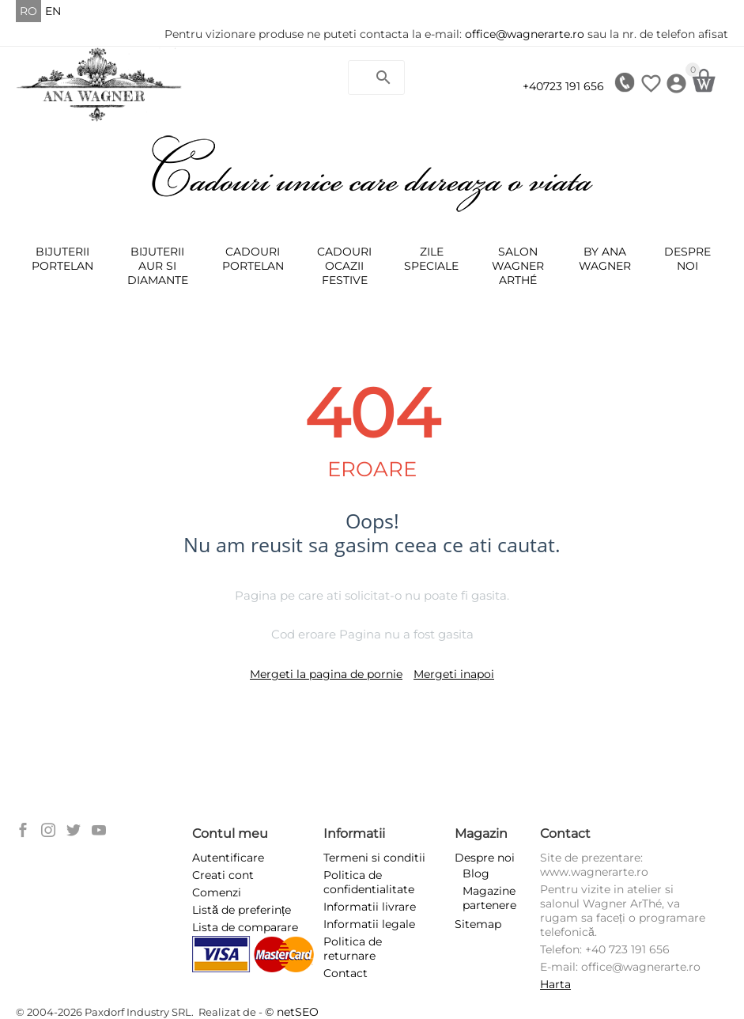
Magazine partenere (489, 898)
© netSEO (292, 1012)
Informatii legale (369, 924)
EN (53, 11)
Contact (345, 973)
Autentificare (228, 857)
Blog (476, 873)
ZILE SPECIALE (431, 258)
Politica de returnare (352, 948)
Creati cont (223, 875)
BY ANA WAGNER (605, 258)
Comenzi (216, 892)
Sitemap (478, 924)
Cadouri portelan (253, 258)
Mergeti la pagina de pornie (326, 674)
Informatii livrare (369, 907)
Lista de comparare (245, 927)
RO (28, 11)
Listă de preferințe (241, 910)
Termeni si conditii (374, 857)
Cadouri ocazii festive (344, 265)
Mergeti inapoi (454, 674)
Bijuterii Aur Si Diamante (157, 265)
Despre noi (687, 258)
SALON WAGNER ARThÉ (518, 265)
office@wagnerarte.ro (524, 34)
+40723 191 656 (563, 86)
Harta (555, 984)
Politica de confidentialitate (368, 882)
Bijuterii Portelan (62, 258)
